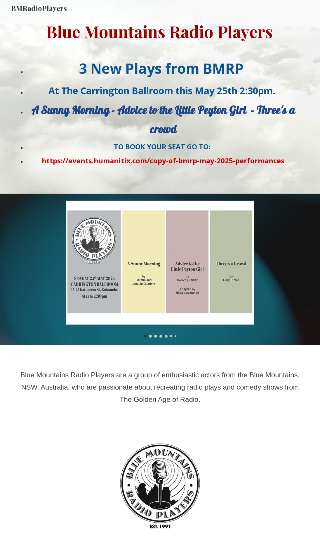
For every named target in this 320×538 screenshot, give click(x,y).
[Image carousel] (160, 269)
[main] (160, 31)
